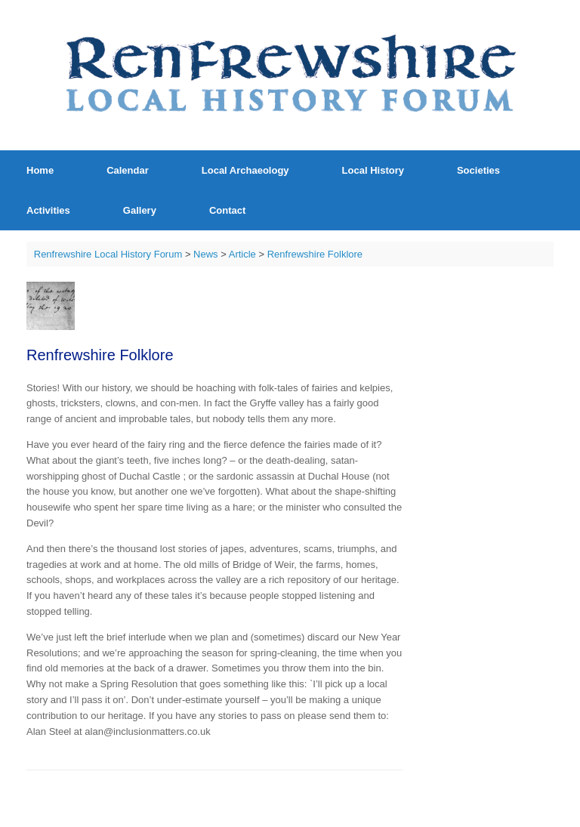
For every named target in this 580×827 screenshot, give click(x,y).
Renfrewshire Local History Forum (108, 254)
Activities (48, 210)
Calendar (127, 170)
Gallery (139, 210)
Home (40, 170)
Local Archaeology (245, 170)
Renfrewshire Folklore (314, 254)
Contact (227, 210)
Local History (373, 170)
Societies (478, 170)
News (205, 254)
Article (242, 254)
